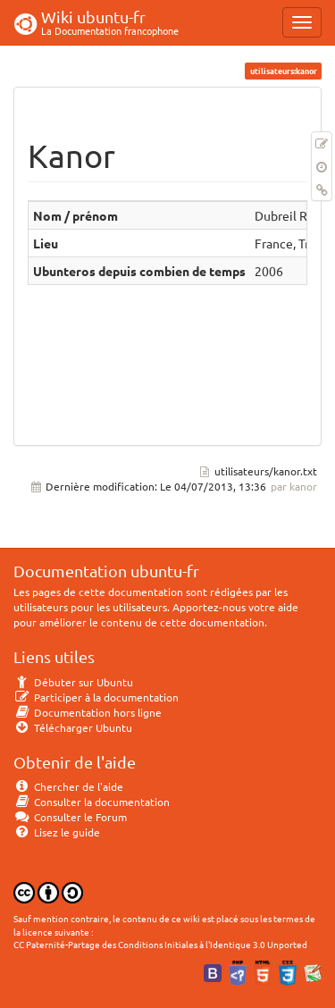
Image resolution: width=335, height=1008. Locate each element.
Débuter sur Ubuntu (73, 682)
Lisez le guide (56, 832)
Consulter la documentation (91, 801)
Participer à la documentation (96, 697)
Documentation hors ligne (87, 712)
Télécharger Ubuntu (72, 727)
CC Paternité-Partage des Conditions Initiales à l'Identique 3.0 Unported (160, 944)
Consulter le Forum (70, 817)
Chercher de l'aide (68, 786)
